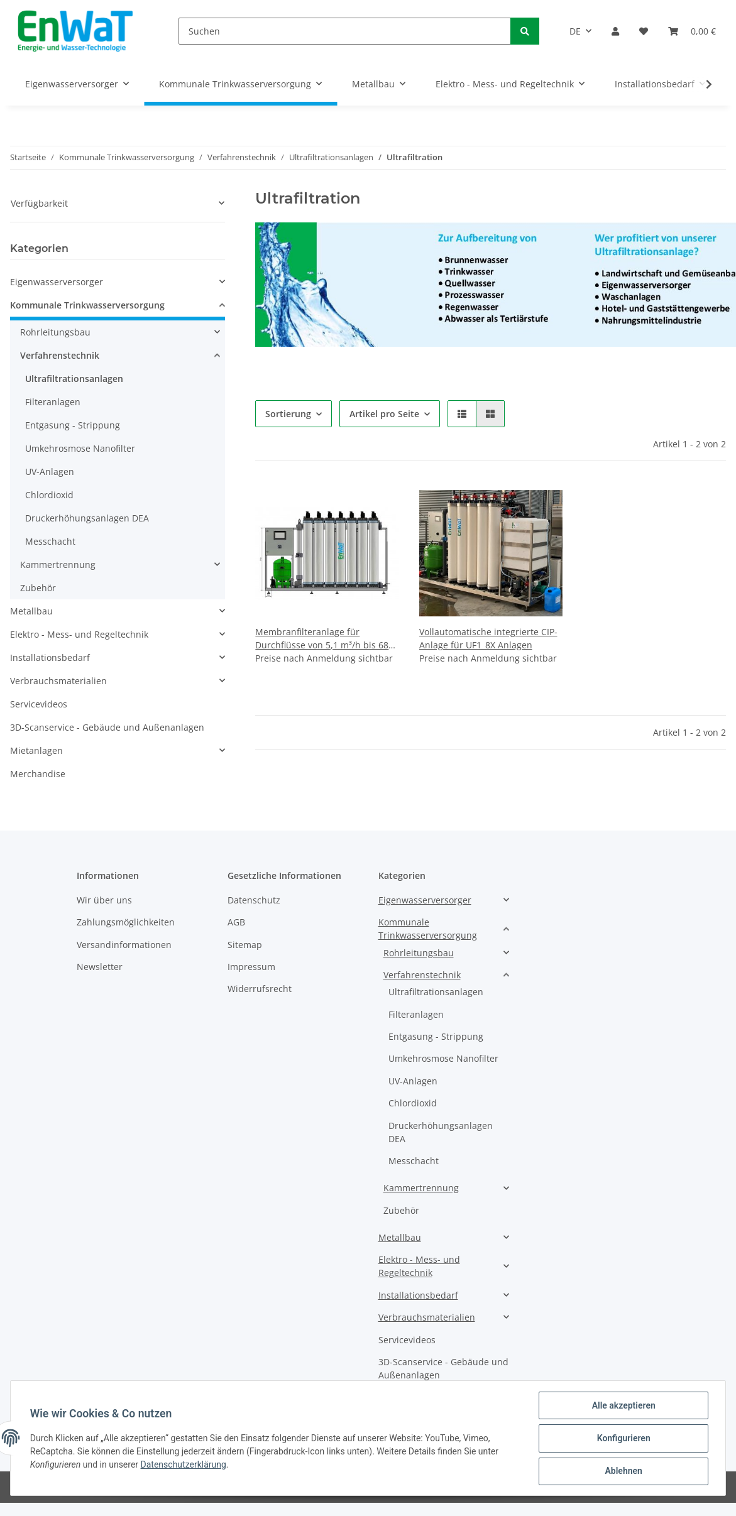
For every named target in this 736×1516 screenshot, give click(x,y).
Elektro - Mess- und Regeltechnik (79, 634)
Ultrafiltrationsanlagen (74, 378)
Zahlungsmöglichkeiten (126, 922)
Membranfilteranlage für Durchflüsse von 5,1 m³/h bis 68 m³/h (321, 639)
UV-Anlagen (49, 471)
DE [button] (575, 31)
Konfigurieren (622, 1439)
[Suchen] (345, 31)
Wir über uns (104, 900)
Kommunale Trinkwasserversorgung (87, 305)
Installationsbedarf (50, 657)
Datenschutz (254, 900)
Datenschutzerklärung (184, 1465)
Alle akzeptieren (622, 1406)
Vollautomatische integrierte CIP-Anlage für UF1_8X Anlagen (488, 638)
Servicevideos (38, 704)
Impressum (251, 967)
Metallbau (31, 611)
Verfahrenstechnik (59, 355)
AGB (236, 922)
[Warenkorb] (692, 31)
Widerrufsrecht (260, 989)
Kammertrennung (58, 564)
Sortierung (288, 414)
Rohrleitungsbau (55, 332)
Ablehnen (622, 1471)
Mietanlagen (36, 750)
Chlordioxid (49, 495)
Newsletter (100, 967)
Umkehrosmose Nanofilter (80, 448)
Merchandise (37, 774)
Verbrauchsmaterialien (58, 681)
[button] (615, 31)
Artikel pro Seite (384, 414)
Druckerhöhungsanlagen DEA (87, 518)
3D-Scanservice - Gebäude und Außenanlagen (107, 727)
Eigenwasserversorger (56, 282)
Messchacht (50, 541)
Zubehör (38, 588)
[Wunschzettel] (643, 31)
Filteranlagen (52, 402)
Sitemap (245, 945)
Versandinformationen (124, 945)
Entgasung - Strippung (72, 425)
